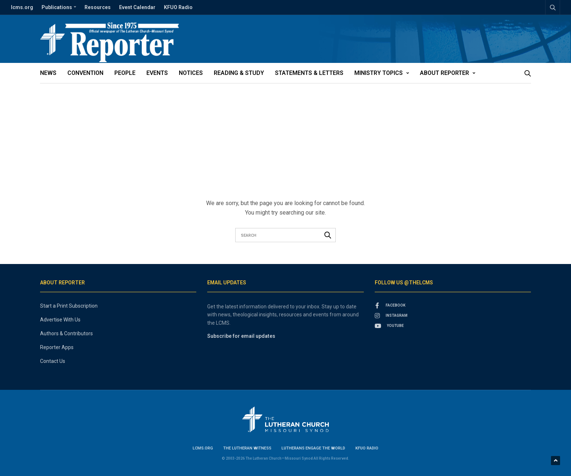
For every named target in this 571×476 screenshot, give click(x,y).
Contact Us (52, 361)
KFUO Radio (178, 7)
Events (157, 72)
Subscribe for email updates (241, 336)
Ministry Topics (378, 72)
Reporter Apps (57, 347)
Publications (57, 7)
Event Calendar (137, 7)
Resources (97, 7)
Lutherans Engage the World (313, 448)
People (124, 72)
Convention (85, 72)
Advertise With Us (60, 320)
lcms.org (22, 7)
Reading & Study (239, 72)
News (48, 72)
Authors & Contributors (66, 333)
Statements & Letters (309, 72)
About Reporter (444, 72)
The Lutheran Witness (247, 448)
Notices (191, 72)
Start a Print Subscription (69, 306)
